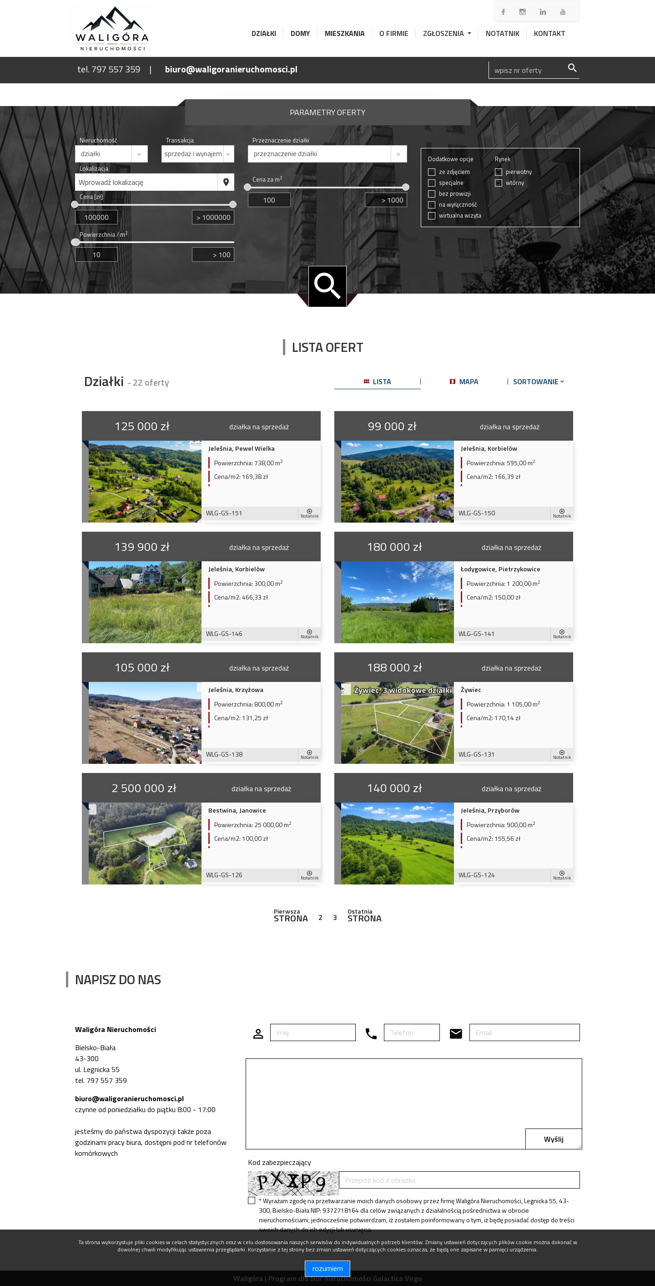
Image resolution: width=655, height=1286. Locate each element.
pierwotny (519, 172)
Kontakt (549, 33)
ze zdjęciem (454, 172)
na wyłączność (458, 204)
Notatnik (502, 33)
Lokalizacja (94, 168)
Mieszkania (345, 33)
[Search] (534, 70)
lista (377, 381)
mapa (464, 381)
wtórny (515, 182)
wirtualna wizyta (460, 215)
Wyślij (554, 1139)
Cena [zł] (91, 197)
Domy (300, 33)
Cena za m (267, 179)
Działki (264, 33)
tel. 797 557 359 (108, 69)
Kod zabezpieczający (279, 1162)
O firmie (393, 33)
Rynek (502, 159)
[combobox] (146, 182)
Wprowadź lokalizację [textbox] (111, 182)
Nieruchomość (98, 140)
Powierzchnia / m (103, 234)
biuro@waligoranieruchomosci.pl (231, 69)
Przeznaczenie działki (280, 140)
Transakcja (180, 140)
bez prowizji (455, 193)
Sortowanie (539, 381)
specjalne (451, 182)
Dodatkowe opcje (451, 159)
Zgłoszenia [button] (444, 33)
